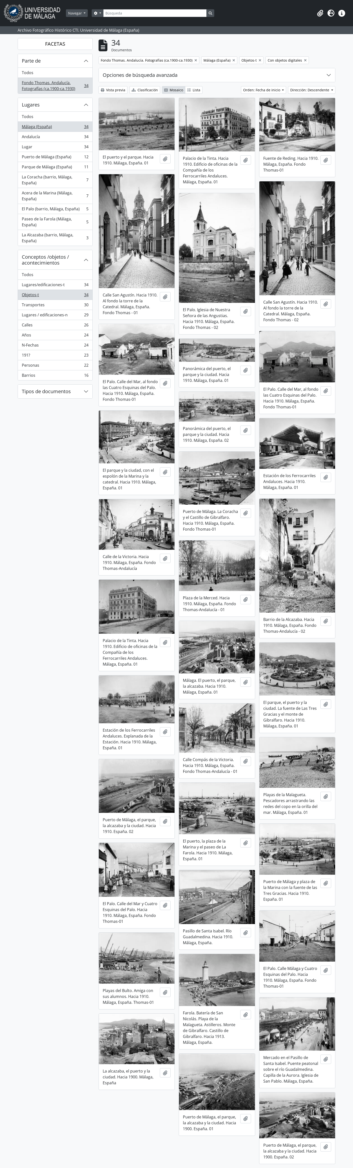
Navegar (75, 13)
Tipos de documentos (46, 391)
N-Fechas (55, 346)
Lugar (55, 148)
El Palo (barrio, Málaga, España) (55, 210)
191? (55, 356)
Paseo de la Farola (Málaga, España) (55, 222)
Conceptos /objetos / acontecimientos (45, 260)
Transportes (55, 306)
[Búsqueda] (155, 13)
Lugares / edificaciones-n (55, 316)
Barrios (55, 376)
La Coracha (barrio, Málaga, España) (55, 180)
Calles (55, 326)
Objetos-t (55, 296)
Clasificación (145, 90)
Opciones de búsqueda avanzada (140, 75)
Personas (55, 366)
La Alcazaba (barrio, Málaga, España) (55, 237)
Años (55, 336)
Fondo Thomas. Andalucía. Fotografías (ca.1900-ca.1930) (55, 85)
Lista (193, 90)
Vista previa (113, 90)
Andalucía (55, 138)
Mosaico (173, 90)
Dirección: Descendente (310, 90)
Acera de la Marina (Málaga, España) (55, 195)
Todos (27, 72)
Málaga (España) (55, 128)
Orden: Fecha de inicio (262, 90)
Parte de (31, 60)
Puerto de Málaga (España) (55, 158)
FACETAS (55, 43)
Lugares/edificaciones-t (55, 286)
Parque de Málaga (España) (55, 168)
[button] (320, 13)
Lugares (31, 104)
